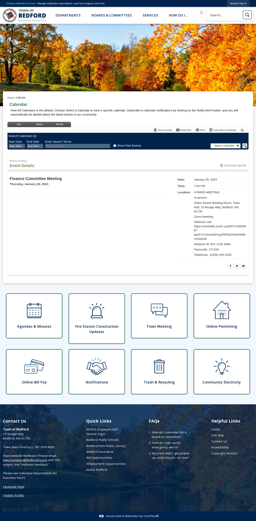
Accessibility (220, 447)
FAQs (154, 421)
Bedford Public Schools (102, 440)
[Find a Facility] (162, 130)
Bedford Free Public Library (105, 446)
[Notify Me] (184, 130)
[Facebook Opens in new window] (230, 266)
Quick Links (98, 421)
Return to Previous (18, 161)
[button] (247, 14)
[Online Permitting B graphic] (201, 12)
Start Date (15, 141)
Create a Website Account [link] (20, 3)
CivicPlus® (151, 516)
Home (10, 97)
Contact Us (219, 441)
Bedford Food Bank (99, 452)
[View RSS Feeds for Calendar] (242, 130)
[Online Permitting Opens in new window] (221, 316)
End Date (33, 141)
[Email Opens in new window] (243, 266)
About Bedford (96, 469)
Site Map (217, 435)
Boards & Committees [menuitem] (111, 15)
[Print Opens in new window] (200, 130)
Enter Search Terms (58, 141)
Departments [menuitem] (68, 15)
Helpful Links (225, 421)
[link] (238, 3)
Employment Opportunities (106, 464)
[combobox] (17, 146)
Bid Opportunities (99, 458)
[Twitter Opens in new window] (237, 266)
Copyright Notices (224, 453)
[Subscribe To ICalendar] (222, 130)
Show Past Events (129, 145)
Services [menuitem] (150, 15)
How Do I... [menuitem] (178, 15)
